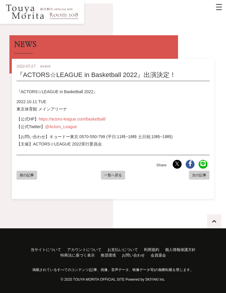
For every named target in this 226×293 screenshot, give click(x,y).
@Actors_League (61, 126)
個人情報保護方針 (180, 249)
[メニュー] (219, 7)
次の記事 (199, 175)
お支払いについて (122, 249)
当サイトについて (46, 249)
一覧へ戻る (113, 175)
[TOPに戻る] (214, 221)
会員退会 (158, 255)
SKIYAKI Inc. (155, 279)
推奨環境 (108, 255)
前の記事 (27, 175)
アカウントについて (84, 249)
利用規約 (151, 249)
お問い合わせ (133, 255)
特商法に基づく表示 (77, 255)
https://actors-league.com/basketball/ (72, 119)
